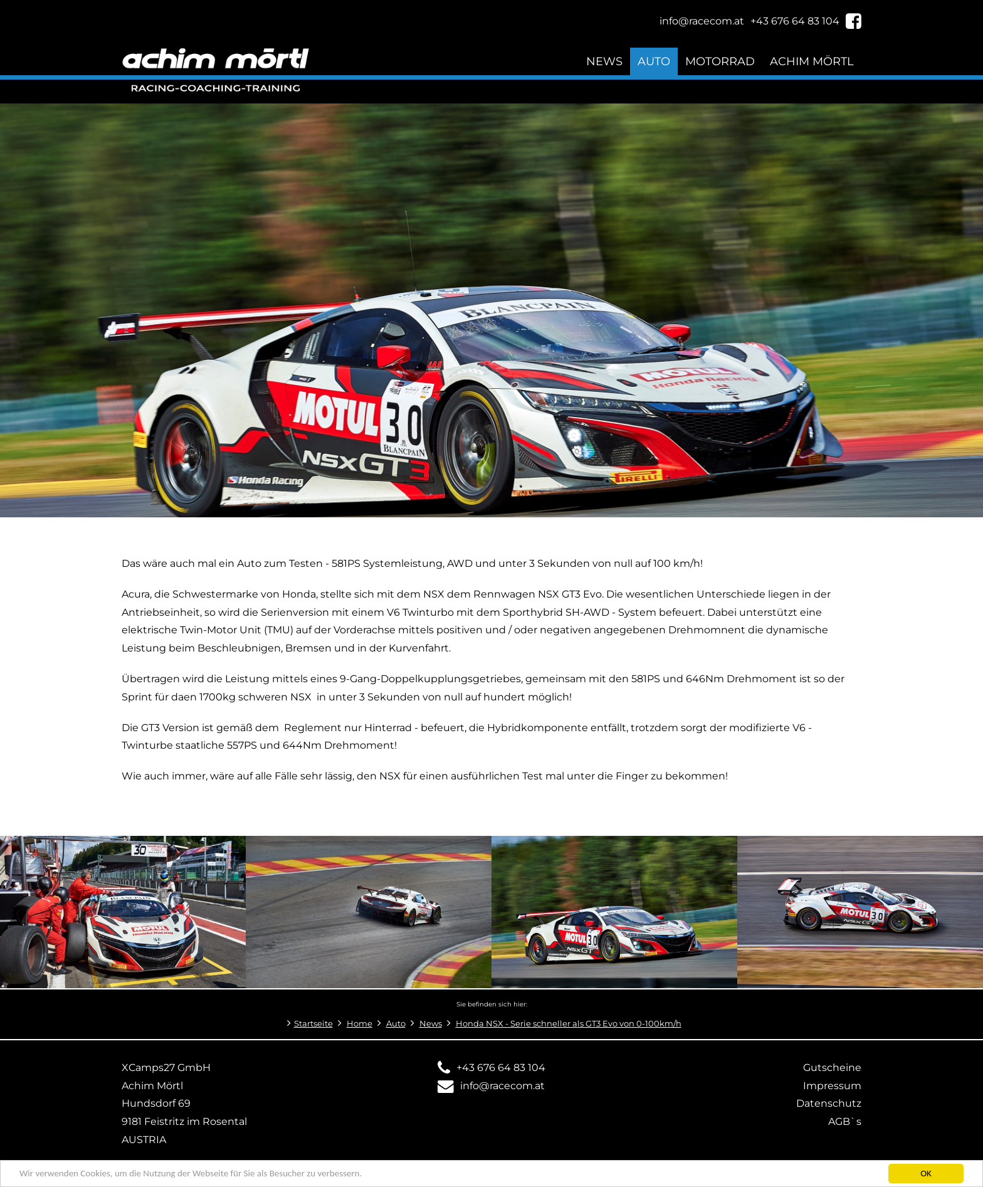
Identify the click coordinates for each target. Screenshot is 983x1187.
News (604, 61)
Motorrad (720, 61)
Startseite (313, 1023)
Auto (654, 61)
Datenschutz (828, 1103)
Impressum (832, 1086)
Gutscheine (832, 1068)
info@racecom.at (502, 1086)
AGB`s (844, 1121)
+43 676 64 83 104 (500, 1068)
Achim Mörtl (812, 61)
